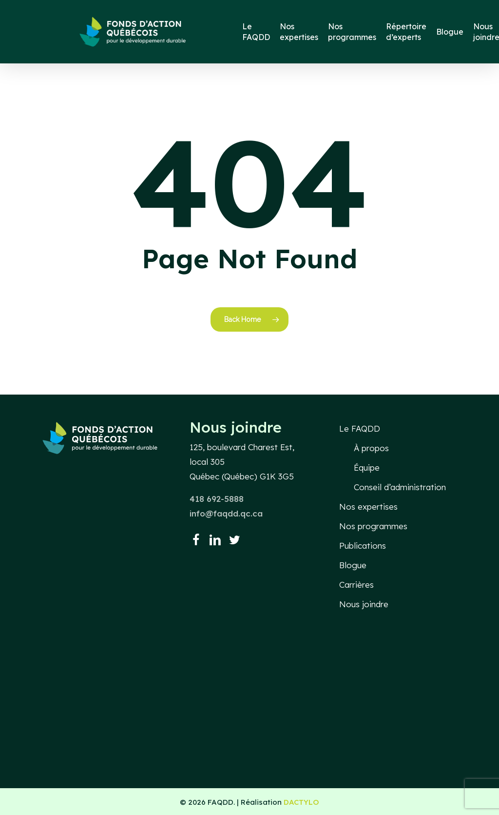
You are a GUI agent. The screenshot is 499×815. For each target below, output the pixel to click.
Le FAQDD (359, 428)
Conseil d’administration (400, 487)
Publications (362, 545)
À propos (371, 448)
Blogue (352, 565)
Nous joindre (363, 604)
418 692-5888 (217, 499)
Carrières (356, 584)
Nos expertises (368, 506)
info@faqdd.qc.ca (226, 513)
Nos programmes (373, 526)
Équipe (367, 467)
